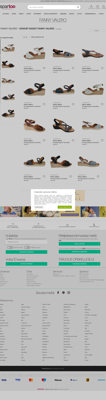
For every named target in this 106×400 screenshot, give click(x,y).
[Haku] (78, 7)
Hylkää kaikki (38, 207)
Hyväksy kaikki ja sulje (65, 207)
